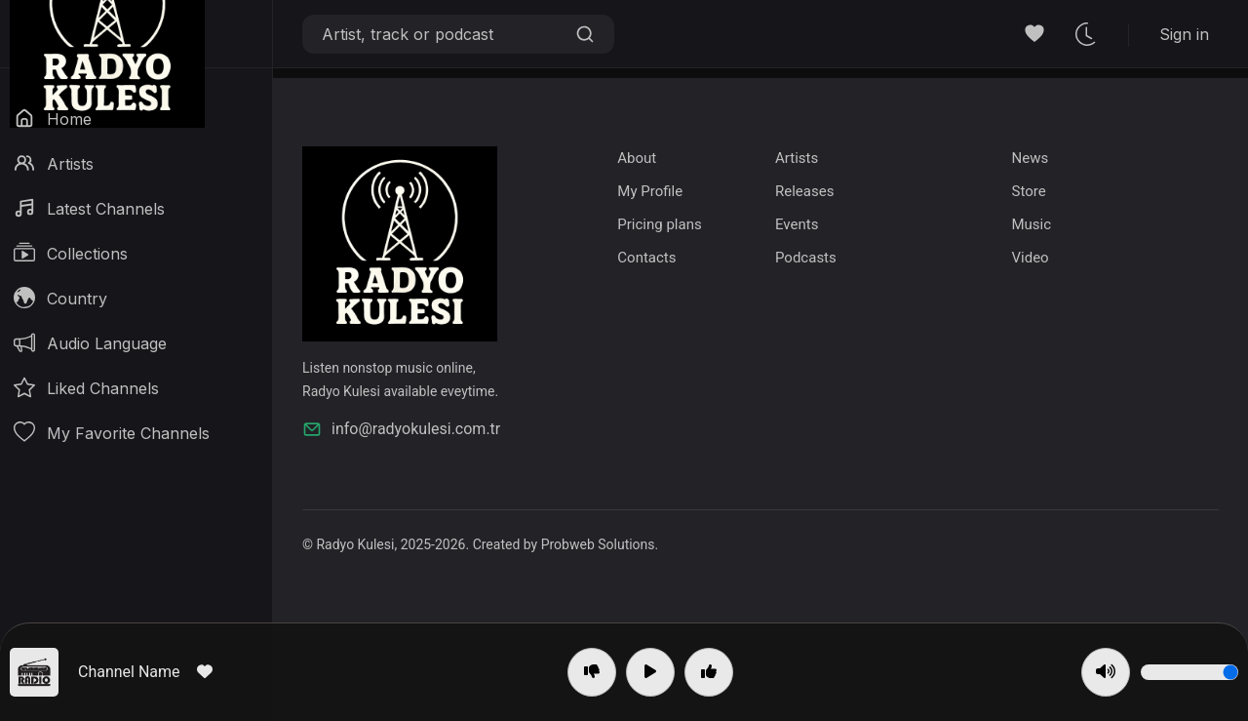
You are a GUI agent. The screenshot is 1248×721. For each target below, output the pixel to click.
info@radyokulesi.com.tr (401, 429)
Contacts (646, 257)
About (636, 158)
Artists (796, 158)
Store (1028, 191)
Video (1029, 257)
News (1029, 158)
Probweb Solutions (598, 544)
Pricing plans (659, 224)
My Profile (649, 191)
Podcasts (806, 257)
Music (1031, 224)
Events (796, 224)
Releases (804, 191)
